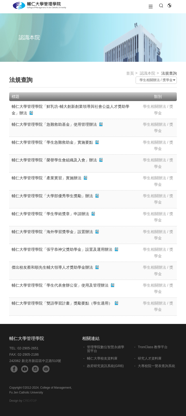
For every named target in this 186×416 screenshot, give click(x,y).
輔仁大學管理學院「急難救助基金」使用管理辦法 (54, 124)
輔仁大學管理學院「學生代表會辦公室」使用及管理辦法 (60, 285)
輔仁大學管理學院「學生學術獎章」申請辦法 (50, 214)
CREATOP (30, 400)
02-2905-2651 (28, 348)
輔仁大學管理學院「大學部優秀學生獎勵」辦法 (52, 196)
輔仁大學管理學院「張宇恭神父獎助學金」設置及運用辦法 (62, 249)
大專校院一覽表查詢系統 (156, 366)
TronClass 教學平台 (153, 347)
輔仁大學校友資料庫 (102, 358)
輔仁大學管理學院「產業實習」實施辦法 (46, 178)
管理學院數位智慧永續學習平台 (105, 349)
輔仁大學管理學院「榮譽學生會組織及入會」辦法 (54, 160)
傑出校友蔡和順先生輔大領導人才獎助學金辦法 (52, 267)
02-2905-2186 (28, 354)
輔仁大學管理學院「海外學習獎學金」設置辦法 (52, 232)
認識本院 (147, 73)
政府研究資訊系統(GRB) (105, 366)
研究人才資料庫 (150, 358)
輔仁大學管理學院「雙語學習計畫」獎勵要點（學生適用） (62, 303)
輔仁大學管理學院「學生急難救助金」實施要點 (52, 142)
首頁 (130, 73)
